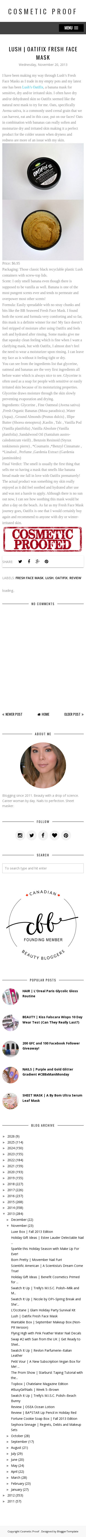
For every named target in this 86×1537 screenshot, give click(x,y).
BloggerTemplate (67, 1531)
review (75, 578)
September (19, 1441)
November (19, 1225)
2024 (11, 1148)
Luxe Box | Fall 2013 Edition (32, 1231)
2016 (11, 1196)
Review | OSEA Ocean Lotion (33, 1407)
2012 (11, 1495)
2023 (11, 1154)
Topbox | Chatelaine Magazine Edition (39, 1384)
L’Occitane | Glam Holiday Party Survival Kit (43, 1310)
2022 (11, 1160)
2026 (11, 1136)
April (14, 1471)
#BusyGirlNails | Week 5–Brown (35, 1389)
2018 (11, 1184)
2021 (11, 1166)
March (15, 1477)
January (16, 1489)
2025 (11, 1142)
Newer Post (14, 714)
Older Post (72, 714)
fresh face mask (30, 578)
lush (49, 578)
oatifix (61, 578)
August (16, 1447)
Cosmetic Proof (43, 11)
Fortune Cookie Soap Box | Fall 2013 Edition (44, 1418)
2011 (11, 1501)
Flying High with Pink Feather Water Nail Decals (46, 1333)
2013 (11, 1213)
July (13, 1453)
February (17, 1483)
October (17, 1436)
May (14, 1465)
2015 (11, 1202)
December (19, 1219)
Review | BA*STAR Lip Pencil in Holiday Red (43, 1412)
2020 (11, 1172)
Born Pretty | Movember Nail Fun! (36, 1259)
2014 (11, 1207)
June (14, 1459)
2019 (11, 1178)
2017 (11, 1190)
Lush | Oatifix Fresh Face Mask (34, 1316)
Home (45, 714)
